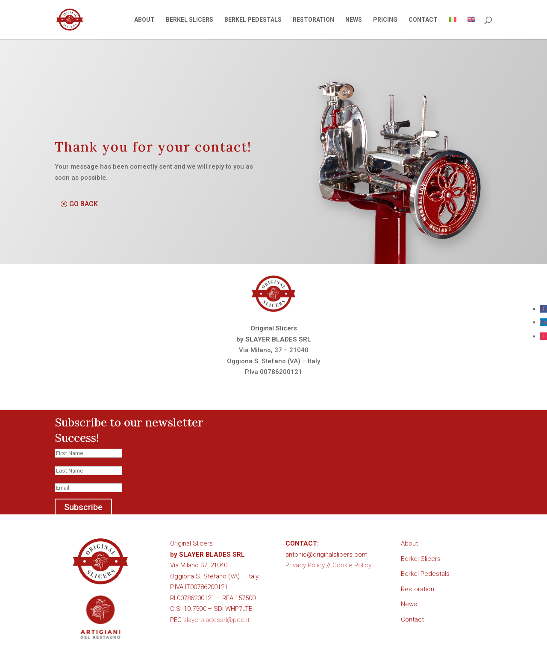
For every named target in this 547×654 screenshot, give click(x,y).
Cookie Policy (351, 565)
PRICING (385, 20)
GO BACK (83, 204)
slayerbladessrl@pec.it (216, 620)
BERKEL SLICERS (189, 20)
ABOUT (144, 20)
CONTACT (423, 20)
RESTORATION (313, 20)
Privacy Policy (305, 565)
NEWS (353, 20)
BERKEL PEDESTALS (253, 20)
